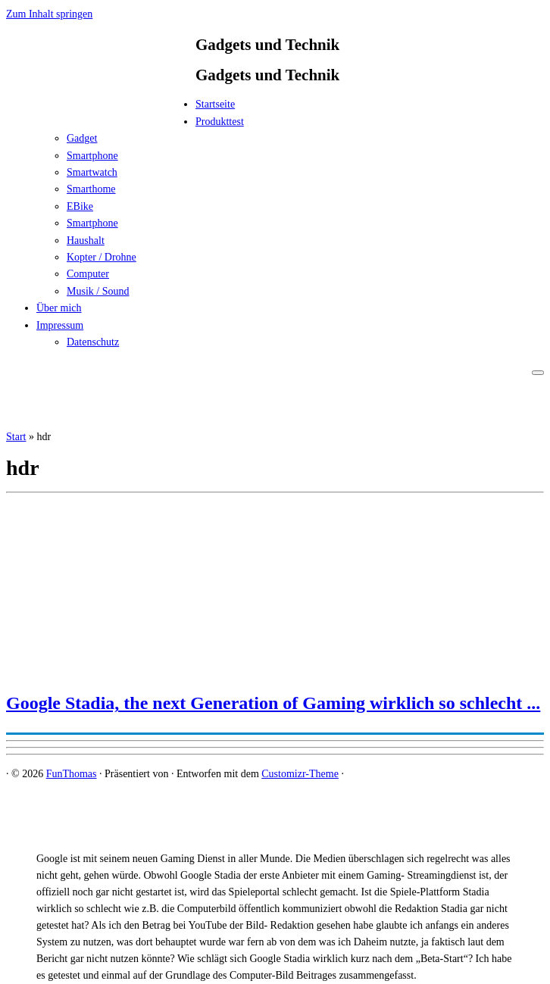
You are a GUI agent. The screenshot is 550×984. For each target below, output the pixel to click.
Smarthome (91, 189)
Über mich (58, 308)
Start (16, 436)
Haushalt (86, 240)
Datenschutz (93, 342)
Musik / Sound (98, 291)
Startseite (215, 104)
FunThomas (71, 773)
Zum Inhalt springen (49, 14)
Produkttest (219, 121)
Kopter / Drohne (101, 257)
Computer (88, 274)
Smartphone (92, 155)
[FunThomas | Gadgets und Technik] (100, 108)
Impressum (59, 325)
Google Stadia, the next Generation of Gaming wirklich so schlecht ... (273, 703)
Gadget (82, 138)
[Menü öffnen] (538, 372)
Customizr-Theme (300, 773)
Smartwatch (92, 172)
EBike (80, 206)
